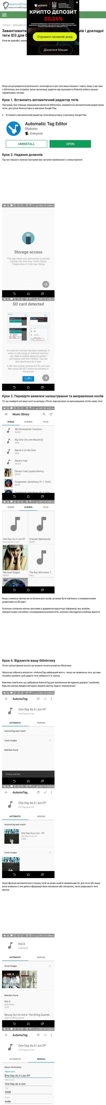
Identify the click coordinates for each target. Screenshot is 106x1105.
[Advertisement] (53, 65)
